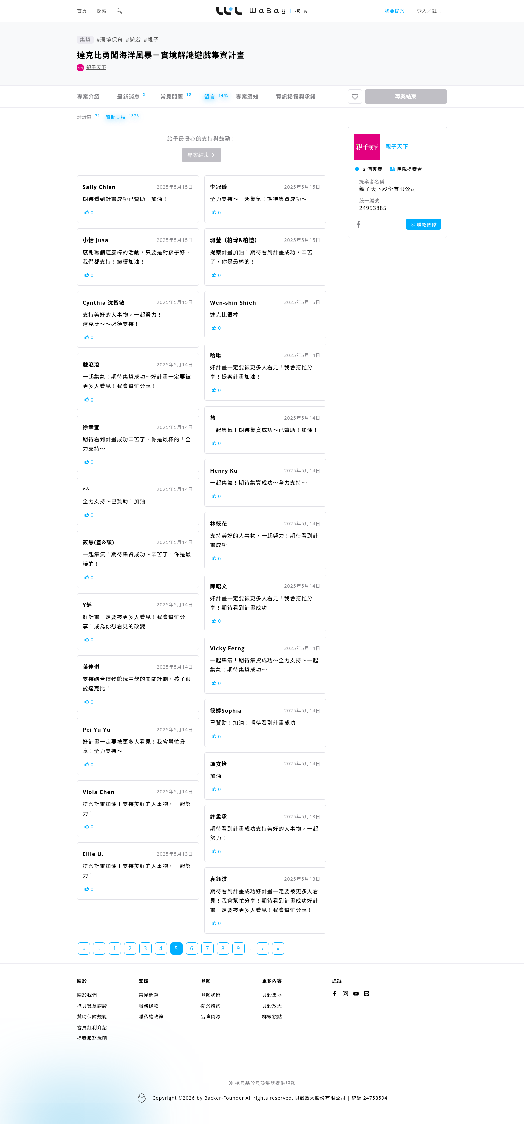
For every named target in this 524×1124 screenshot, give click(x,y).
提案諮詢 (210, 1006)
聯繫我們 (210, 995)
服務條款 (149, 1006)
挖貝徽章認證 (92, 1006)
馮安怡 (218, 764)
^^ (86, 489)
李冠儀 (218, 187)
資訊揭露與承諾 (296, 96)
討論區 (86, 117)
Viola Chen (99, 792)
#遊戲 (133, 39)
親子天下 (96, 67)
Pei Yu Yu (97, 729)
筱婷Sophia (226, 710)
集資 (85, 39)
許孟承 (218, 816)
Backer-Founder (224, 1098)
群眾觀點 (272, 1016)
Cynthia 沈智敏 (104, 302)
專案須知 (247, 96)
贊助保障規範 (92, 1016)
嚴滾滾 (91, 364)
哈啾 (215, 355)
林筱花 (218, 523)
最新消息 (131, 96)
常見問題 (175, 96)
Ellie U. (93, 854)
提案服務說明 (92, 1038)
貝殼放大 (272, 1006)
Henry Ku (224, 470)
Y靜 (87, 605)
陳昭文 (218, 586)
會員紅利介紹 (92, 1027)
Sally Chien (99, 187)
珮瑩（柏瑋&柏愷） (235, 240)
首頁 (82, 11)
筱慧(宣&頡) (98, 542)
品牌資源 (210, 1016)
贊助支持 (117, 117)
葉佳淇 (91, 667)
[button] (119, 11)
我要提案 (395, 11)
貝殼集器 (272, 995)
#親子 (151, 39)
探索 (102, 11)
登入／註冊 (429, 11)
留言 (213, 96)
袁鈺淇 (218, 879)
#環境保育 (109, 39)
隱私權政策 (151, 1016)
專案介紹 (88, 96)
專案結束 (405, 96)
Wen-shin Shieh (233, 302)
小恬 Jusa (95, 240)
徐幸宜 (91, 427)
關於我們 (87, 995)
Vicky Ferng (227, 648)
